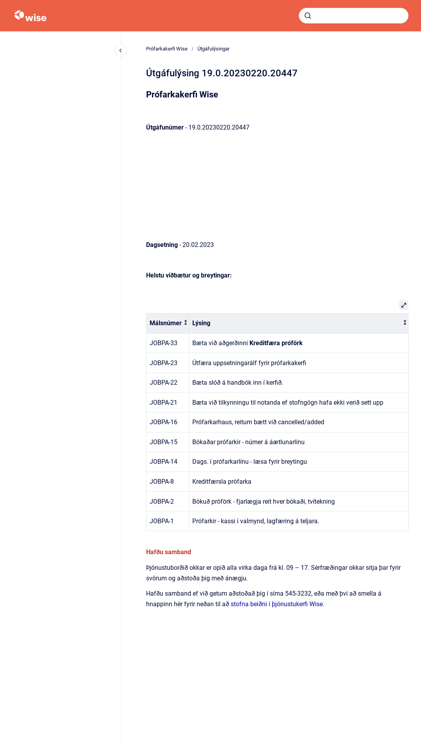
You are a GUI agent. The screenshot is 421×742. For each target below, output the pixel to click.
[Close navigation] (120, 50)
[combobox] (353, 15)
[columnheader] (167, 323)
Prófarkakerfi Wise (167, 49)
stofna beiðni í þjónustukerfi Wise (277, 604)
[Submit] (308, 15)
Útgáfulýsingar (213, 49)
